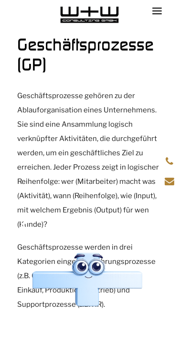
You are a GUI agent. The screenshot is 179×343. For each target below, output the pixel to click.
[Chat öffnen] (87, 280)
